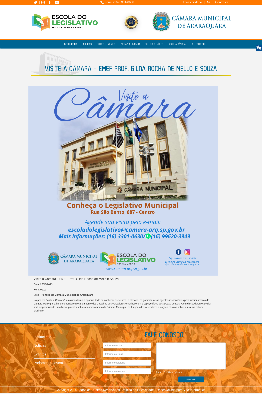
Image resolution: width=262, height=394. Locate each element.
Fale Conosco (198, 44)
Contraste (221, 2)
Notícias (87, 44)
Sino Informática (194, 390)
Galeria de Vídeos (154, 44)
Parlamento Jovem (130, 44)
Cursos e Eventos (106, 44)
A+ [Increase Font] (209, 2)
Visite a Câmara (177, 44)
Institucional (71, 44)
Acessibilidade (192, 2)
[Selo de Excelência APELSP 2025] (131, 21)
